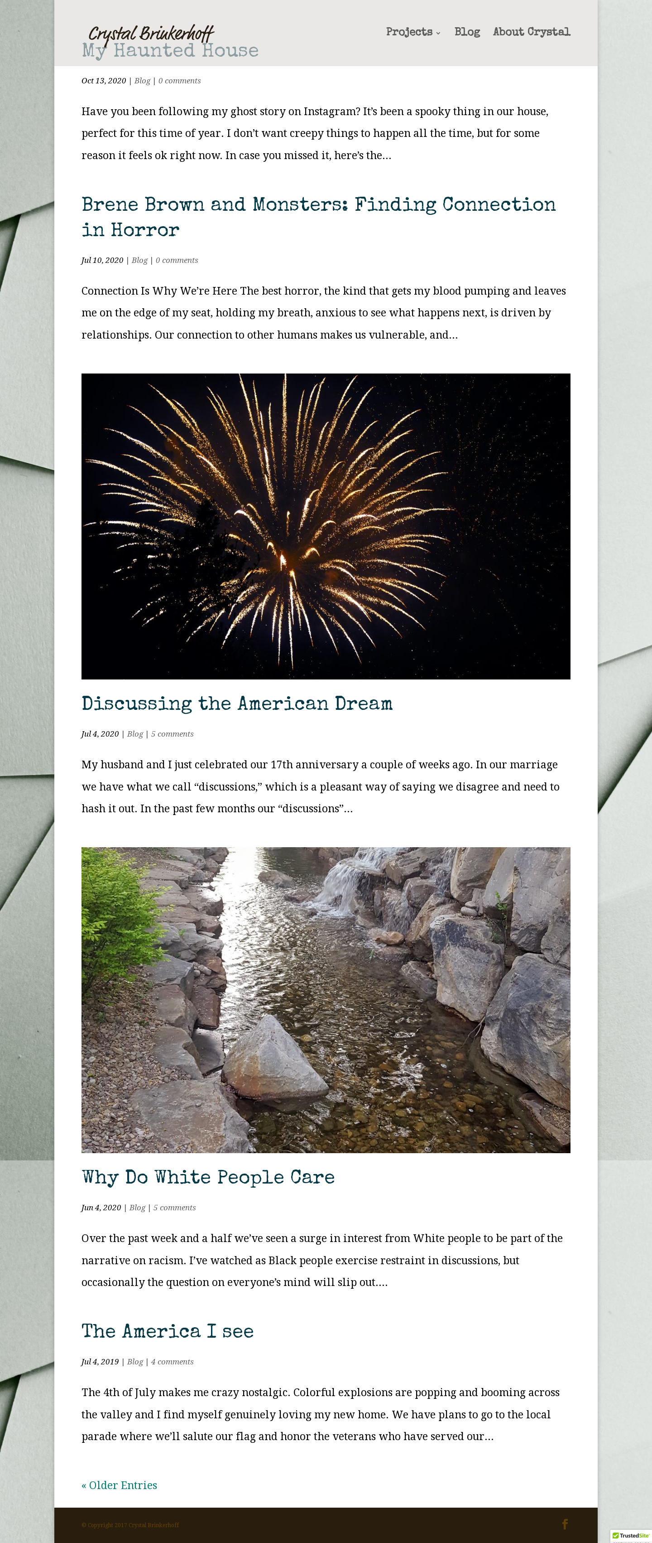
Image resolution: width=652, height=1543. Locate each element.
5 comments (172, 733)
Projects (409, 34)
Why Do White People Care (208, 1179)
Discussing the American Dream (237, 705)
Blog (467, 34)
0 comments (179, 80)
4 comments (172, 1361)
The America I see (168, 1333)
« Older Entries (119, 1486)
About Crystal (531, 34)
